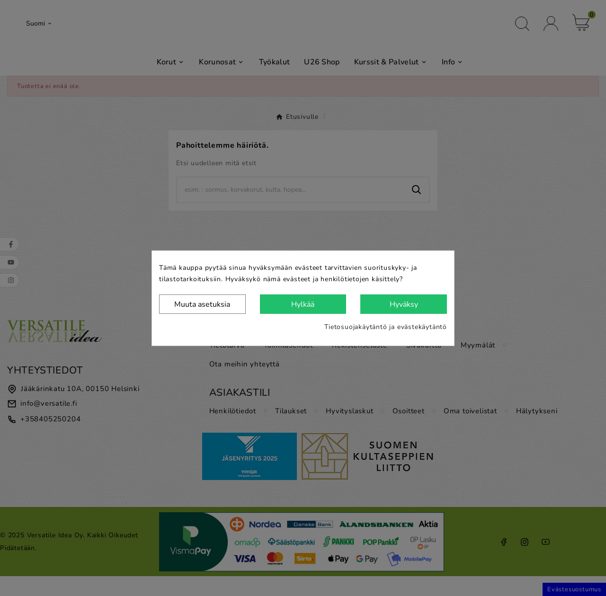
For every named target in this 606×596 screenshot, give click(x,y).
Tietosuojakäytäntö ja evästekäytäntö (385, 326)
